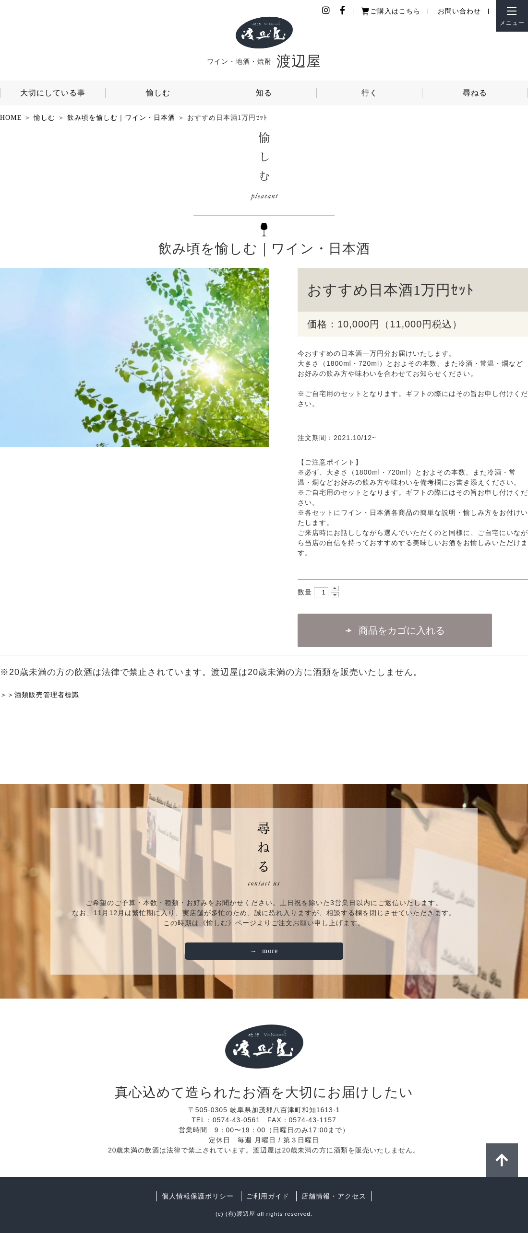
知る (264, 93)
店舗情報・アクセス (333, 1196)
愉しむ (158, 93)
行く (369, 93)
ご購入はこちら (395, 11)
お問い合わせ (459, 11)
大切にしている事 (52, 93)
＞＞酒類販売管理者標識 (39, 694)
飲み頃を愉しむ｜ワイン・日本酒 (121, 117)
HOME (11, 117)
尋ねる (475, 93)
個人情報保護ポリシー (198, 1196)
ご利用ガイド (267, 1196)
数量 (305, 592)
